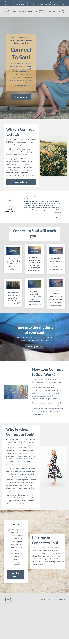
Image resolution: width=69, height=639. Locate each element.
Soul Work (21, 15)
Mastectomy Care (43, 15)
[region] (42, 213)
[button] (20, 213)
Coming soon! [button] (15, 607)
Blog (58, 14)
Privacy (49, 632)
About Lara (54, 15)
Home (14, 15)
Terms (43, 632)
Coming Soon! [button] (21, 105)
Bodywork (33, 15)
